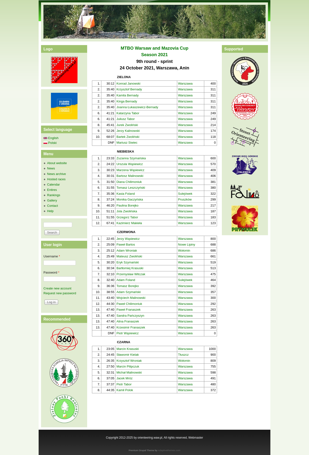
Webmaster (195, 437)
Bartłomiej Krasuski (129, 268)
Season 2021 (154, 54)
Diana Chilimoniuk (129, 182)
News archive (56, 174)
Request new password (59, 293)
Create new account (57, 288)
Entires (52, 190)
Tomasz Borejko (127, 286)
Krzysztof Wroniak (129, 360)
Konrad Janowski (128, 83)
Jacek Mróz (124, 378)
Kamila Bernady (127, 95)
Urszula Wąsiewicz (129, 164)
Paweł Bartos (125, 244)
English (50, 138)
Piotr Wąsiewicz (127, 333)
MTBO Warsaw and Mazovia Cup (155, 48)
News (51, 168)
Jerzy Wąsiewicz (128, 239)
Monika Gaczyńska (129, 199)
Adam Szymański (128, 292)
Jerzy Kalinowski (128, 131)
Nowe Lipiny (186, 244)
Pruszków (185, 199)
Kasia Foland (125, 193)
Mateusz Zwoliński (129, 256)
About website (57, 163)
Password (51, 272)
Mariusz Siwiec (126, 142)
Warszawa (185, 83)
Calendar (53, 184)
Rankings (53, 195)
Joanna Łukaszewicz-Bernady (137, 107)
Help (50, 211)
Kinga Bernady (126, 101)
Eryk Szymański (127, 262)
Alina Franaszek (127, 321)
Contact (52, 205)
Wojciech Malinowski (130, 298)
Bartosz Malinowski (129, 176)
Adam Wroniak (126, 250)
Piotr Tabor (124, 384)
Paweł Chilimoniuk (129, 304)
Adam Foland (125, 280)
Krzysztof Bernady (129, 89)
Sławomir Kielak (127, 354)
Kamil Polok (124, 390)
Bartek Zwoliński (127, 137)
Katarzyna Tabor (127, 113)
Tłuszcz (183, 354)
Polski (49, 143)
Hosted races (56, 179)
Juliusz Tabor (125, 119)
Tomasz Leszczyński (130, 187)
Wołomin (184, 250)
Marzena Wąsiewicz (130, 170)
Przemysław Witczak (130, 274)
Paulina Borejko (127, 205)
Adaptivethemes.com (169, 450)
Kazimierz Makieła (129, 223)
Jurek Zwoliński (127, 125)
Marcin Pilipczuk (127, 366)
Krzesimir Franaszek (130, 327)
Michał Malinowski (129, 372)
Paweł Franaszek (128, 309)
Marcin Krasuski (127, 349)
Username (51, 256)
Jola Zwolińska (126, 211)
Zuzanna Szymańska (131, 158)
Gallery (52, 200)
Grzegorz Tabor (127, 217)
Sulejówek (185, 193)
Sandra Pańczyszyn (130, 315)
